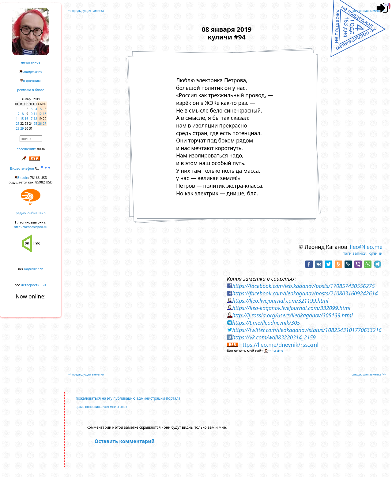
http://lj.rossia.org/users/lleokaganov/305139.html (292, 315)
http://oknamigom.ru (30, 226)
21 (17, 123)
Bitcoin (22, 177)
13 (44, 114)
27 (44, 123)
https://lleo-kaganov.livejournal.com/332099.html (291, 308)
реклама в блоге (30, 89)
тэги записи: (355, 253)
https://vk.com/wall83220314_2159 (274, 337)
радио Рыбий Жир (30, 213)
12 (40, 114)
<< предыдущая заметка (86, 11)
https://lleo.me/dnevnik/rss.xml (278, 344)
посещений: (26, 148)
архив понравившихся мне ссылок (101, 407)
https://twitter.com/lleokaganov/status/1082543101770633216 (307, 330)
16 (26, 118)
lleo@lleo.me (366, 246)
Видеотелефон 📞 (30, 168)
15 (22, 118)
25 (35, 123)
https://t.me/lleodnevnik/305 (266, 322)
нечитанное (30, 62)
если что (275, 350)
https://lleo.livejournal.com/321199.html (280, 300)
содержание (32, 71)
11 (35, 114)
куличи (375, 253)
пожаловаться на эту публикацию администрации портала (128, 398)
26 (40, 123)
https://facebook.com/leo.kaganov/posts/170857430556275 (303, 286)
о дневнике (32, 80)
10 (30, 114)
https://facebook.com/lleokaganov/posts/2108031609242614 (305, 293)
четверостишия (34, 285)
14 (17, 118)
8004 (41, 148)
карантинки (33, 268)
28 (17, 128)
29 (22, 128)
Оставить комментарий (125, 441)
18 (35, 118)
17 (30, 118)
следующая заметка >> (369, 11)
